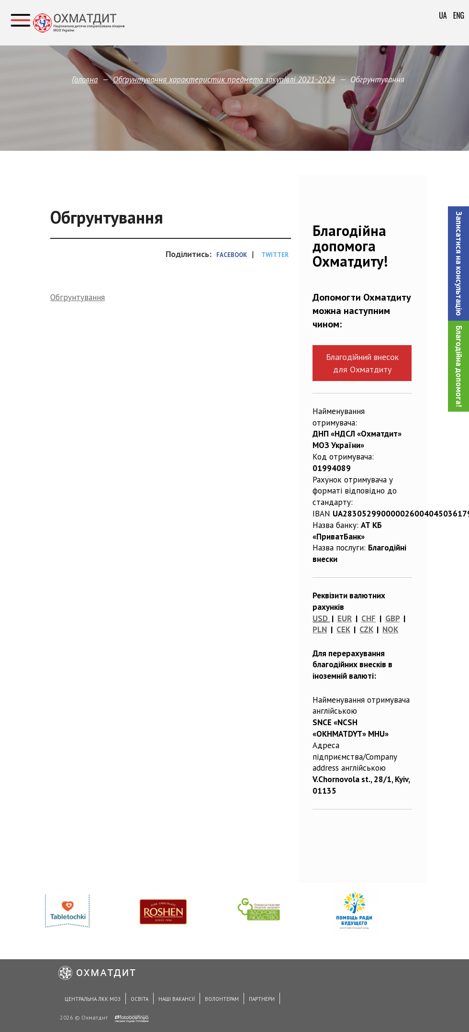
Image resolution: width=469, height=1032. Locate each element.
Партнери (262, 999)
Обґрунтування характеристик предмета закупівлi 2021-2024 (224, 79)
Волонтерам (222, 999)
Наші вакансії (176, 999)
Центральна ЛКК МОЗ (93, 999)
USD (320, 618)
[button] (458, 263)
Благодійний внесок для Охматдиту (362, 362)
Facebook (231, 255)
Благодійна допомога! (459, 366)
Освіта (139, 999)
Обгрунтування (77, 297)
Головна (85, 79)
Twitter (275, 255)
